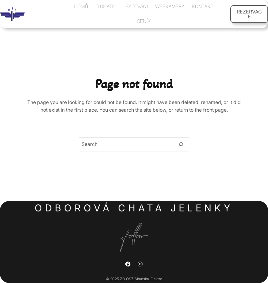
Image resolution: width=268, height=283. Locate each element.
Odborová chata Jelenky (134, 208)
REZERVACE (249, 14)
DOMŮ (81, 6)
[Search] (181, 144)
